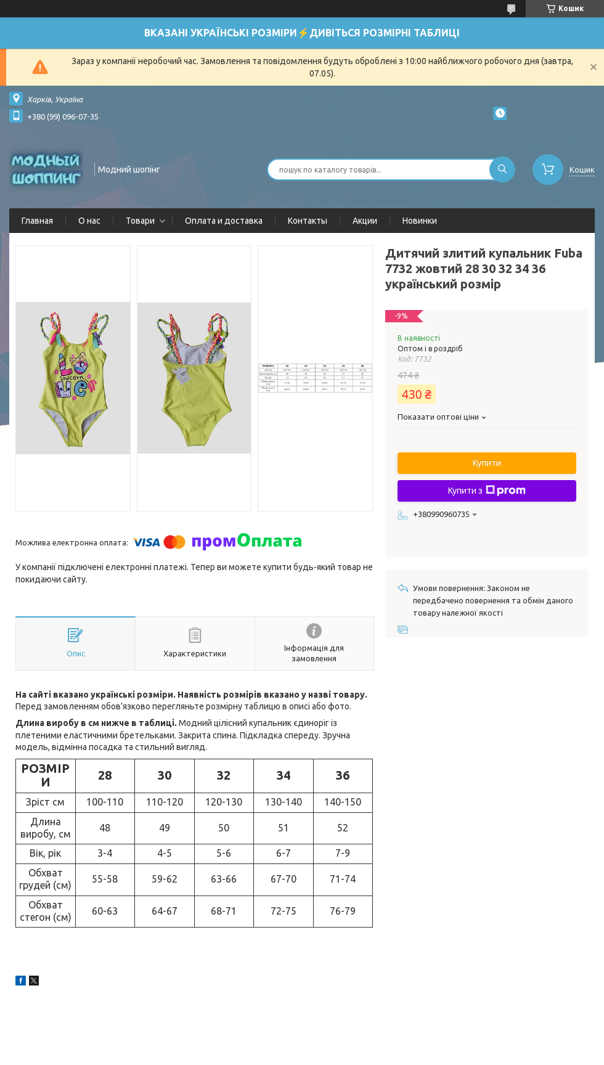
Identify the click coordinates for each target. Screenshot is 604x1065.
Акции (365, 220)
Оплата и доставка (224, 220)
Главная (37, 220)
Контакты (307, 220)
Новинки (419, 220)
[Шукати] (502, 169)
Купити (487, 463)
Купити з (487, 490)
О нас (89, 220)
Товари (140, 220)
